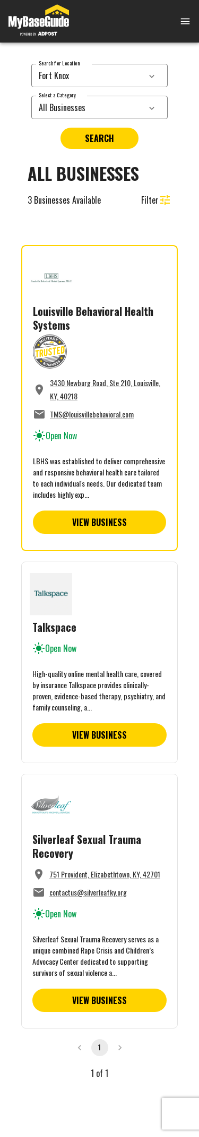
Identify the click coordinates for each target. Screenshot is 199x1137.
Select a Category (57, 95)
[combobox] (87, 75)
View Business (99, 522)
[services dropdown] (151, 75)
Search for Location (59, 63)
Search (99, 138)
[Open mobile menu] (172, 21)
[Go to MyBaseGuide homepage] (38, 21)
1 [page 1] (99, 1046)
